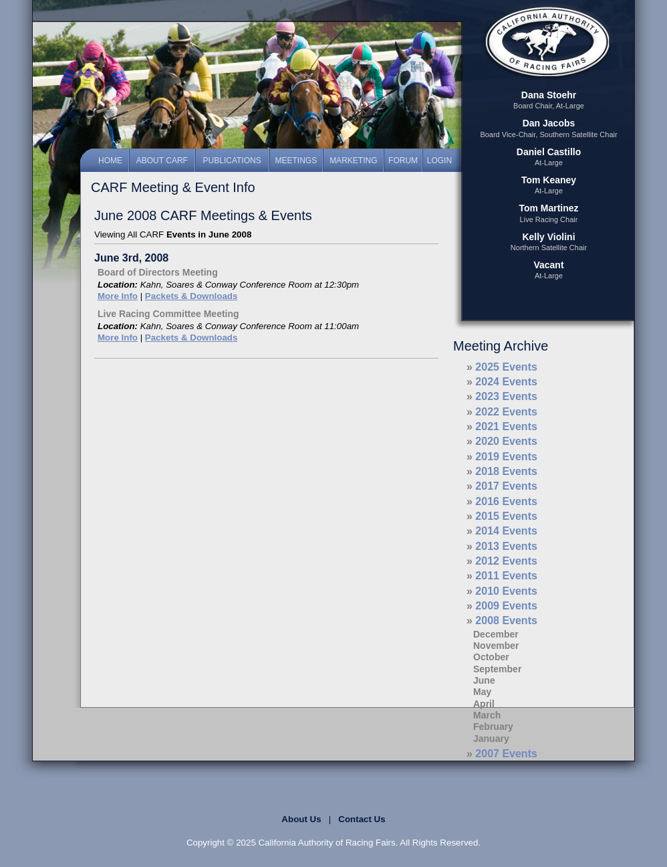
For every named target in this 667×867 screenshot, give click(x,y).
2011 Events (506, 575)
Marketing (353, 160)
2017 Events (506, 486)
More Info (118, 296)
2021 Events (506, 426)
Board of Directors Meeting (158, 272)
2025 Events (506, 367)
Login (439, 160)
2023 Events (506, 396)
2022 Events (506, 411)
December (496, 634)
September (497, 669)
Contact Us (361, 819)
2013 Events (506, 546)
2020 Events (506, 441)
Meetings (296, 160)
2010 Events (506, 591)
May (482, 691)
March (487, 715)
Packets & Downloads (191, 296)
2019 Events (506, 456)
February (493, 726)
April (484, 703)
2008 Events (506, 620)
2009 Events (506, 605)
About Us (301, 819)
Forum (403, 160)
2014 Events (506, 531)
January (491, 738)
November (496, 645)
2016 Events (506, 501)
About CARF (162, 160)
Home (110, 160)
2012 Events (506, 561)
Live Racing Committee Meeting (168, 313)
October (491, 657)
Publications (232, 160)
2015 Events (506, 516)
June (484, 680)
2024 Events (506, 381)
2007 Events (506, 753)
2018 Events (506, 471)
